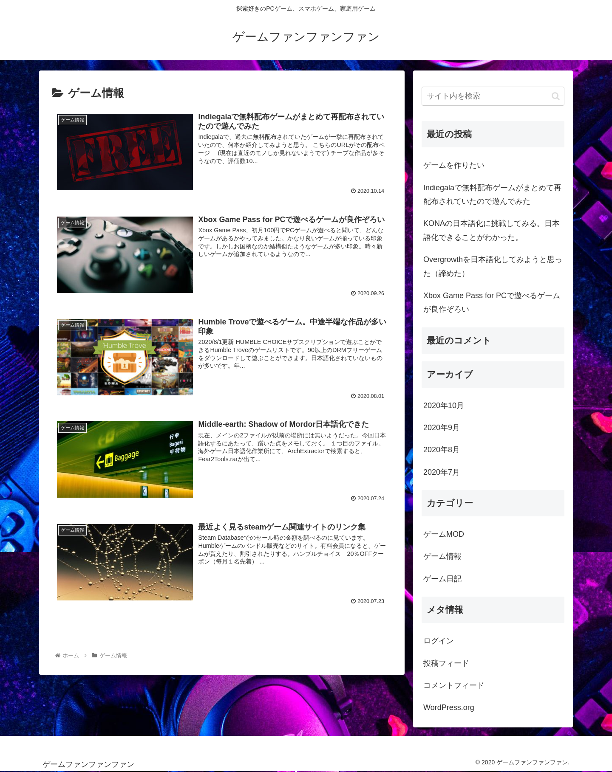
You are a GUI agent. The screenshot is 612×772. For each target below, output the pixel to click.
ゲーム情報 (442, 556)
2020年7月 (441, 472)
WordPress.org (448, 707)
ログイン (438, 641)
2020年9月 (441, 427)
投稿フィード (446, 663)
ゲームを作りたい (453, 165)
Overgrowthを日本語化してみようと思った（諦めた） (492, 266)
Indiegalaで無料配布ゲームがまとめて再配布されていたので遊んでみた (492, 194)
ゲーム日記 (442, 579)
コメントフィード (453, 685)
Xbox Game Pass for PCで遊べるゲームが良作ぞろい (491, 302)
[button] (555, 96)
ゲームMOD (443, 534)
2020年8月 (441, 449)
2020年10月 (443, 405)
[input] (493, 96)
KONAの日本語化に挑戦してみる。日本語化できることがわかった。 (491, 230)
